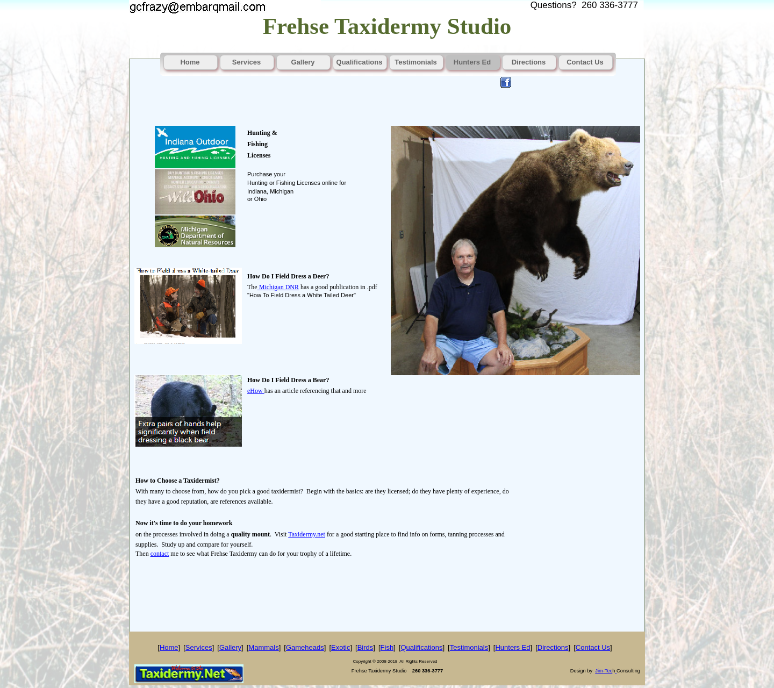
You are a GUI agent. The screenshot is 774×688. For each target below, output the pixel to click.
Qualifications (421, 647)
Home (169, 647)
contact (159, 553)
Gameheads (305, 647)
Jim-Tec (603, 670)
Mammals (263, 647)
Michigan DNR (278, 287)
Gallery (230, 647)
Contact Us (593, 647)
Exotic (340, 647)
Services (198, 647)
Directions (553, 647)
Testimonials (469, 647)
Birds (365, 647)
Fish (387, 647)
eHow (255, 391)
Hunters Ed (512, 647)
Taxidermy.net (306, 534)
